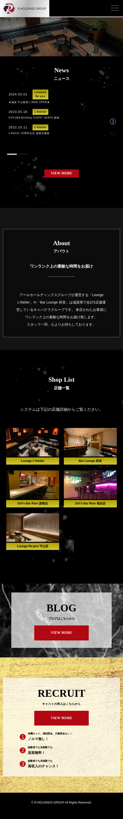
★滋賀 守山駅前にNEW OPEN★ (29, 102)
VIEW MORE (61, 173)
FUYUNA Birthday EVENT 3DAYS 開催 (34, 117)
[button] (113, 121)
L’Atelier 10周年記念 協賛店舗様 (29, 133)
